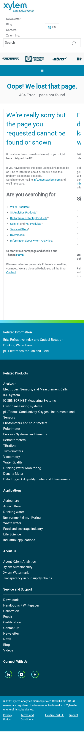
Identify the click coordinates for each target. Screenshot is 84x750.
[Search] (42, 42)
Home (20, 254)
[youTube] (22, 674)
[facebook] (35, 674)
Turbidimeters (13, 451)
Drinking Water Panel (18, 345)
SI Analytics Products (23, 212)
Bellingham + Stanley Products (28, 218)
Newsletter (13, 18)
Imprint (73, 715)
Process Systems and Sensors (25, 434)
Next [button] (81, 59)
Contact (11, 272)
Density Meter (13, 474)
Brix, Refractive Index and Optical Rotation (33, 340)
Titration (9, 445)
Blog (9, 24)
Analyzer (9, 384)
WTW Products (19, 207)
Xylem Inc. (13, 35)
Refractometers (14, 440)
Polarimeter (11, 429)
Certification (12, 622)
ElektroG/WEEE (54, 715)
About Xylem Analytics (19, 562)
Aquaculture (12, 506)
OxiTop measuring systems (22, 406)
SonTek (14, 223)
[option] (34, 59)
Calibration (11, 611)
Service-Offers (19, 229)
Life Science (12, 534)
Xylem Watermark (16, 573)
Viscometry (11, 457)
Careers (11, 30)
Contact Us (11, 628)
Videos (8, 650)
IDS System (11, 395)
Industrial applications (19, 540)
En (54, 27)
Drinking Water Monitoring (22, 468)
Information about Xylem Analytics (31, 240)
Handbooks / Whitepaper (21, 605)
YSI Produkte (33, 223)
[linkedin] (8, 674)
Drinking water (13, 512)
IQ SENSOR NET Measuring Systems (29, 401)
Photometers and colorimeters (25, 423)
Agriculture (11, 501)
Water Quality (12, 462)
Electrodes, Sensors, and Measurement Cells (35, 389)
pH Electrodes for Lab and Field (26, 351)
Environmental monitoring (22, 517)
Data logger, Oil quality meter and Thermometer (37, 479)
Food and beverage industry (23, 529)
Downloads (17, 235)
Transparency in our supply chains (27, 578)
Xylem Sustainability (17, 567)
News (7, 639)
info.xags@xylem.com (46, 179)
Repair (7, 617)
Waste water (12, 523)
